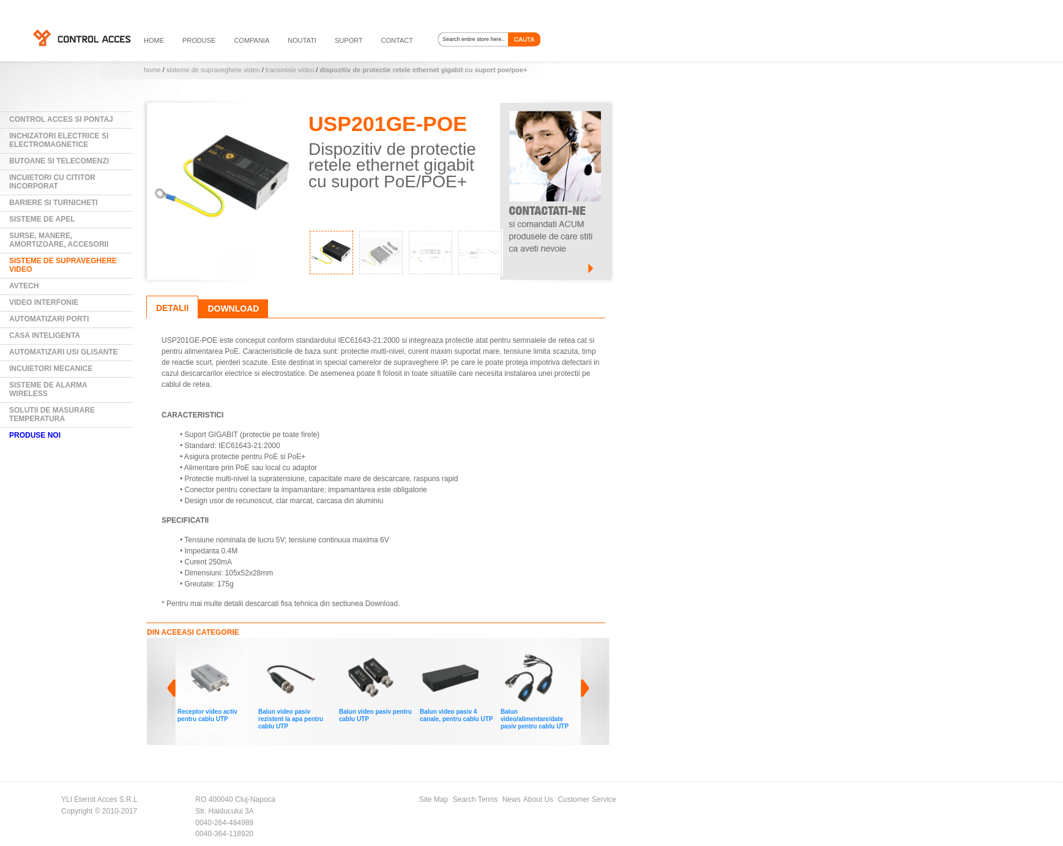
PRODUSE (198, 40)
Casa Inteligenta (44, 335)
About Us (538, 799)
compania (251, 40)
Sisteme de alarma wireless (48, 389)
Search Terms (475, 799)
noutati (302, 40)
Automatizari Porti (49, 319)
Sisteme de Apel (42, 219)
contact (397, 40)
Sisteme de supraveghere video (213, 69)
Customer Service (587, 799)
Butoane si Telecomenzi (59, 161)
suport (349, 40)
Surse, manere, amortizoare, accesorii (58, 240)
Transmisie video (290, 69)
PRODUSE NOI (35, 435)
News (511, 799)
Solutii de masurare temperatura (52, 414)
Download (233, 308)
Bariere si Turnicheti (53, 202)
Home (152, 69)
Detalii (172, 308)
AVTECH (24, 286)
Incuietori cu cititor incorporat (52, 181)
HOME (154, 40)
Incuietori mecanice (50, 368)
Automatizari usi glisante (63, 352)
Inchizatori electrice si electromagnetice (58, 140)
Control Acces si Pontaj (61, 119)
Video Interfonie (43, 302)
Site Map (433, 799)
